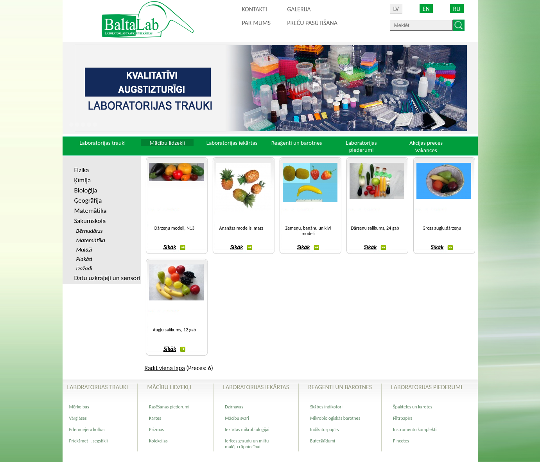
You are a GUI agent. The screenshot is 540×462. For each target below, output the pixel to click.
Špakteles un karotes (412, 407)
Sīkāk (174, 247)
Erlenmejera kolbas (87, 429)
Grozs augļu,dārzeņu (442, 228)
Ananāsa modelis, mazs (241, 228)
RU (457, 9)
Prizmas (156, 429)
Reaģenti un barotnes (296, 142)
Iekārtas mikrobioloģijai (247, 429)
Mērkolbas (79, 407)
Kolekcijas (158, 441)
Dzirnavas (234, 407)
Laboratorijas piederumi (361, 146)
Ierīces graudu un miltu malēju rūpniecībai (247, 443)
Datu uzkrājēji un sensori (107, 278)
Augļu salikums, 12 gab (174, 330)
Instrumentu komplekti (414, 429)
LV (396, 9)
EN (426, 9)
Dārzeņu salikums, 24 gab (375, 228)
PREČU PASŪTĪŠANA (312, 23)
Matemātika (90, 211)
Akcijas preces (426, 142)
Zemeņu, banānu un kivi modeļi (308, 230)
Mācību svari (237, 418)
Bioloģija (85, 190)
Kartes (155, 418)
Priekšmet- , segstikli (88, 441)
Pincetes (401, 441)
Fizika (81, 170)
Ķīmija (82, 180)
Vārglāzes (78, 418)
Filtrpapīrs (402, 418)
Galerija (299, 9)
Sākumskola (90, 221)
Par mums (256, 23)
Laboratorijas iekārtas (232, 142)
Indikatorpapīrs (324, 429)
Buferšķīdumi (322, 441)
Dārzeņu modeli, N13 (174, 228)
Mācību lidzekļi (167, 142)
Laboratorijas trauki (102, 142)
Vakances (426, 150)
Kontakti (254, 9)
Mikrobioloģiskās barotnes (335, 418)
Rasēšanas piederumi (169, 407)
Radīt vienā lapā (165, 368)
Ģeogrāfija (88, 200)
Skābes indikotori (326, 407)
